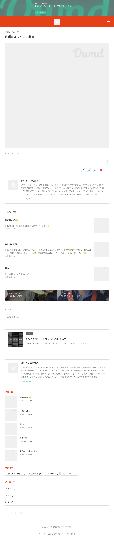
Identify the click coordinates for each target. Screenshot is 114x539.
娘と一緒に (24, 438)
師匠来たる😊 (11, 220)
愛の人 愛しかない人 (29, 451)
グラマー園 (52, 474)
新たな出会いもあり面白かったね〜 (19, 274)
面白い (8, 268)
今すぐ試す (40, 12)
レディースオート (15, 474)
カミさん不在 (11, 244)
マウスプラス (69, 474)
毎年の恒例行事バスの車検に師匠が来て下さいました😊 (27, 226)
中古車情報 (35, 474)
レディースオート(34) (12, 153)
